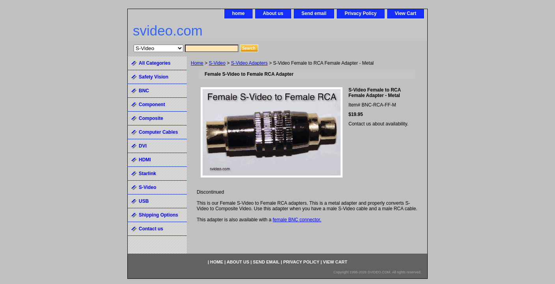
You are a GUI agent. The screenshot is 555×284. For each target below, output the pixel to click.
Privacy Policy (360, 13)
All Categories (155, 63)
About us (273, 13)
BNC (144, 90)
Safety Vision (153, 77)
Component (152, 104)
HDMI (145, 160)
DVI (143, 146)
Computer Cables (158, 132)
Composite (151, 118)
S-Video (217, 63)
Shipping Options (158, 215)
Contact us (151, 229)
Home (197, 63)
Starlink (147, 173)
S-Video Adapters (249, 63)
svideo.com (168, 30)
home (238, 13)
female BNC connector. (297, 219)
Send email (314, 13)
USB (144, 201)
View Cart (405, 13)
